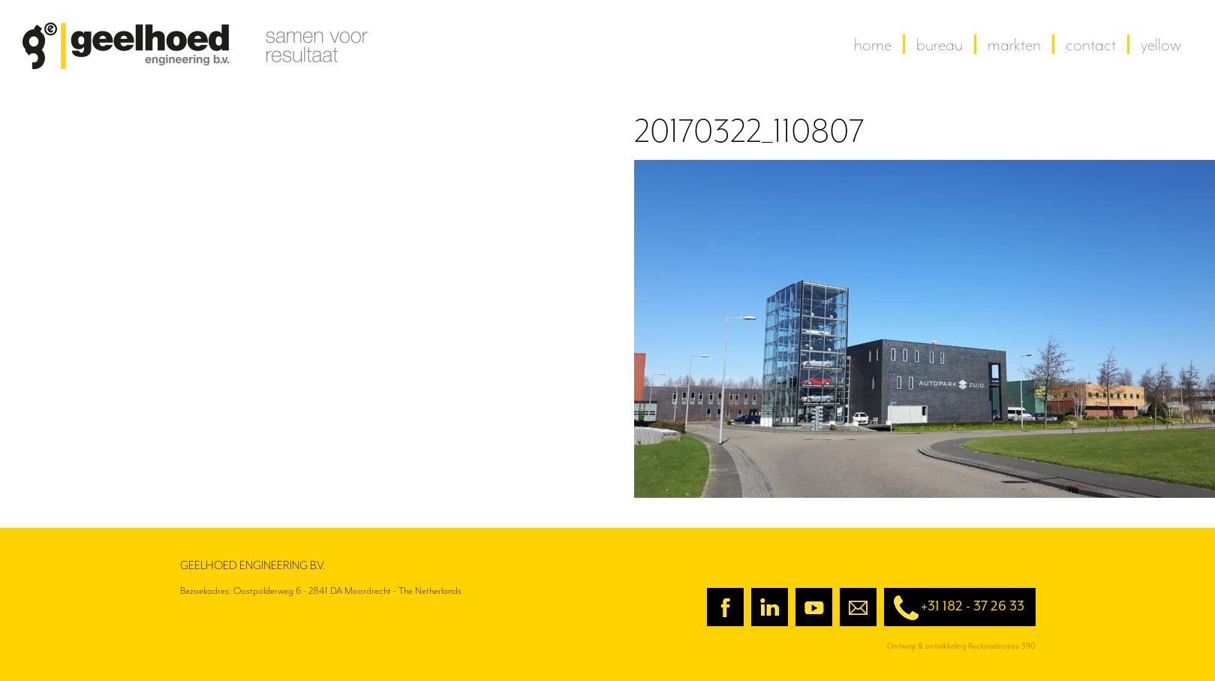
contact (1091, 44)
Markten (1014, 44)
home (873, 44)
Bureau (939, 44)
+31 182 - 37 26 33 (954, 607)
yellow (1161, 44)
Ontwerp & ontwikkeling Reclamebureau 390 (961, 646)
